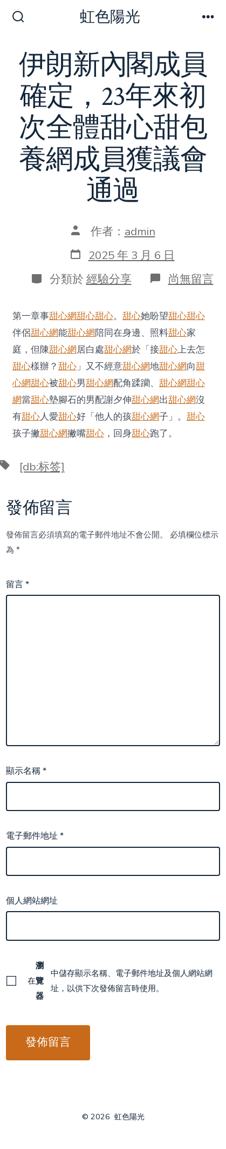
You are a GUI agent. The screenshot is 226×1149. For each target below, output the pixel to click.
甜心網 (63, 316)
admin (140, 231)
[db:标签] (42, 466)
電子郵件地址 (35, 836)
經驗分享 (109, 279)
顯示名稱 (26, 771)
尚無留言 (191, 279)
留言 (17, 584)
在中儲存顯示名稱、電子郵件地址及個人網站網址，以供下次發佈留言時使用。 (120, 981)
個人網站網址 (32, 901)
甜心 (86, 316)
